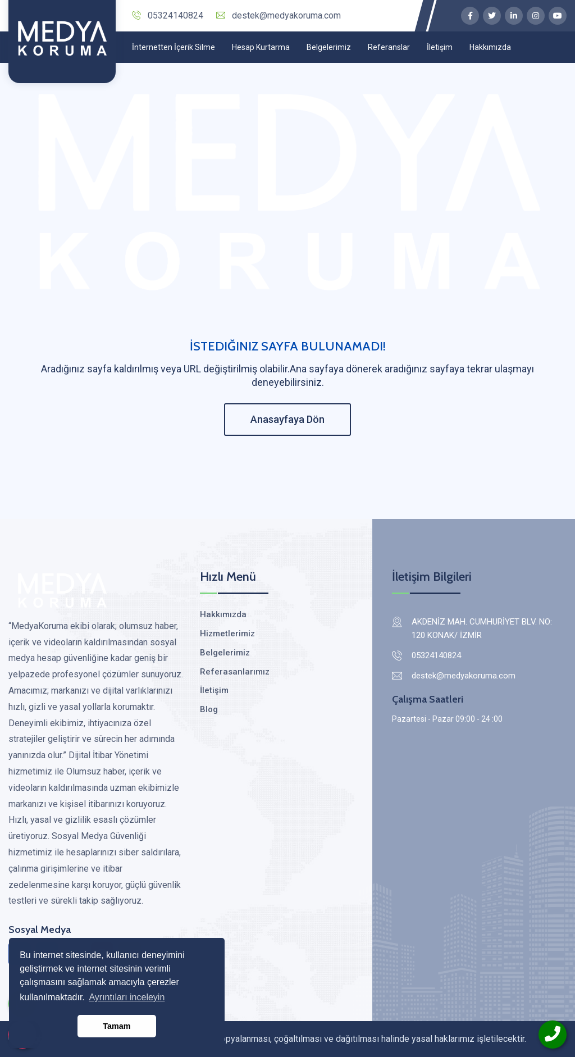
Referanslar (389, 47)
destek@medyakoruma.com (278, 15)
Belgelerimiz (329, 47)
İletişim (440, 47)
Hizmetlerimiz (227, 633)
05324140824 (167, 15)
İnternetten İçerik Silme (173, 47)
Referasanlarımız (235, 672)
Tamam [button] (116, 1026)
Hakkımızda (490, 47)
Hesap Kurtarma (261, 47)
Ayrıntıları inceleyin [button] (127, 997)
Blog (209, 709)
